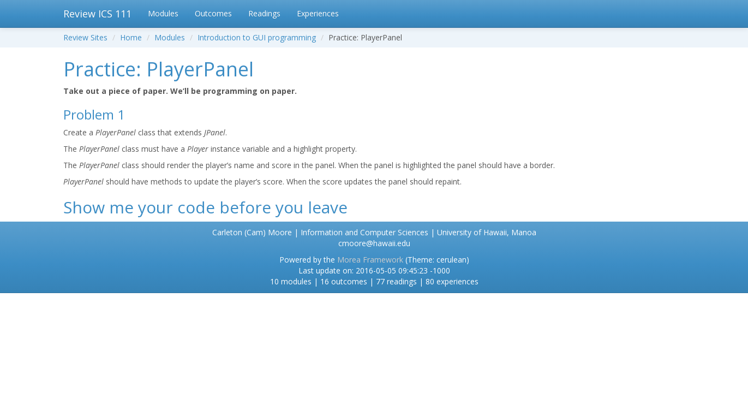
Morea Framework (370, 259)
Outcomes (213, 13)
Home (131, 37)
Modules (163, 13)
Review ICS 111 (97, 13)
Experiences (318, 13)
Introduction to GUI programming (257, 37)
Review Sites (85, 37)
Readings (264, 13)
